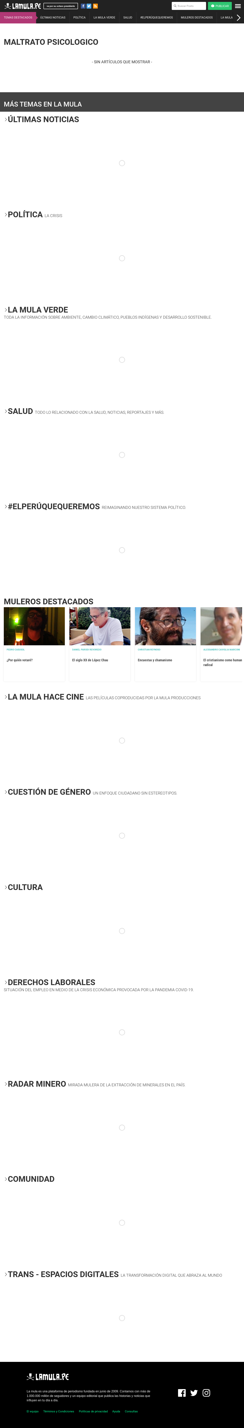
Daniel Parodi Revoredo (86, 649)
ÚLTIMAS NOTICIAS (52, 17)
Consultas (131, 1411)
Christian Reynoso (149, 649)
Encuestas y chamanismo (155, 660)
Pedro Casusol (16, 649)
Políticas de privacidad (93, 1411)
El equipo (33, 1411)
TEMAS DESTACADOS (18, 17)
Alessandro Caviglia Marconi (221, 649)
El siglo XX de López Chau (90, 660)
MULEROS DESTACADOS (197, 17)
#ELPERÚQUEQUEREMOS (156, 17)
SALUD (127, 17)
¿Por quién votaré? (20, 660)
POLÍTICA (79, 17)
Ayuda (116, 1411)
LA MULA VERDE (104, 17)
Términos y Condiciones (58, 1411)
